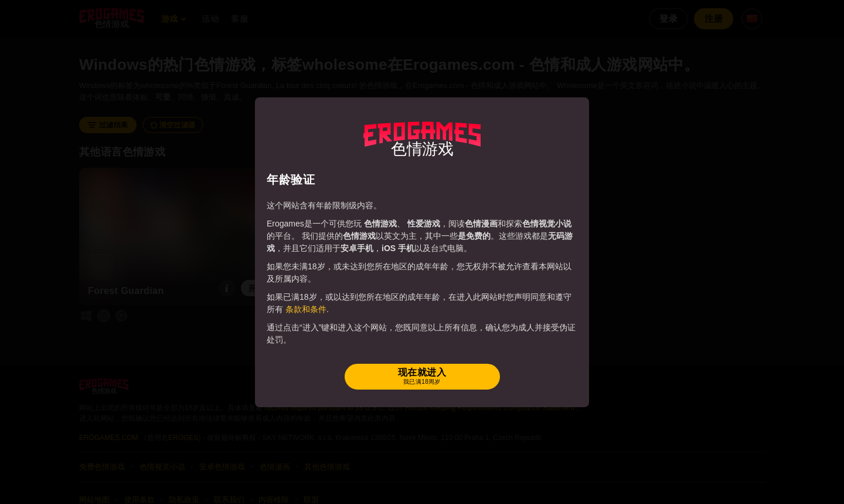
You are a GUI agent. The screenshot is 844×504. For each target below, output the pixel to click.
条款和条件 (305, 309)
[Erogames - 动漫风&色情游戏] (422, 139)
